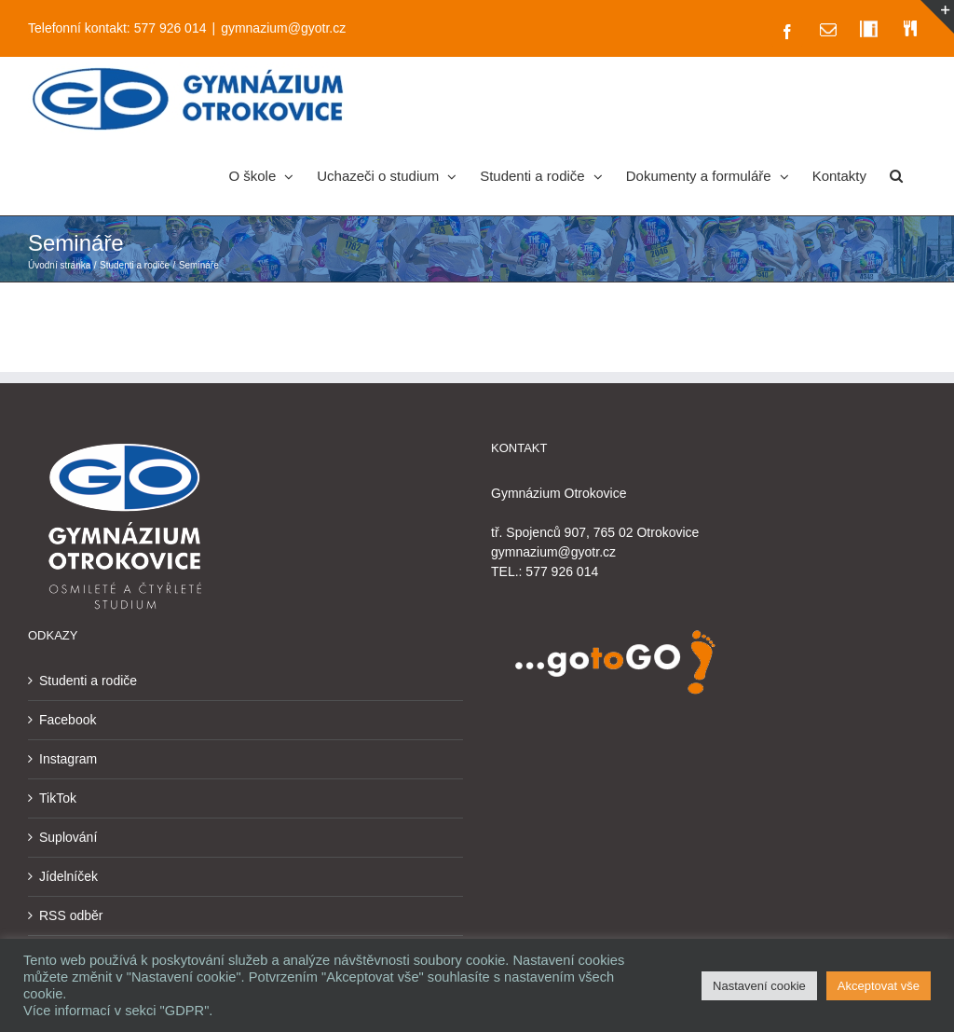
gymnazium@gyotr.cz (283, 28)
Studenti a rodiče (88, 680)
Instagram (68, 758)
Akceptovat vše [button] (879, 986)
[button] (896, 174)
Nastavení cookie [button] (759, 986)
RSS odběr (70, 915)
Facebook (67, 719)
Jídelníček (68, 876)
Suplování (68, 837)
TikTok (57, 798)
